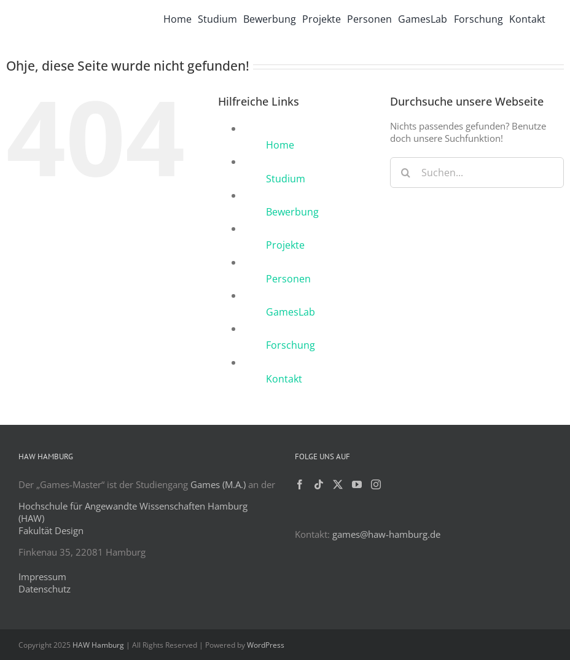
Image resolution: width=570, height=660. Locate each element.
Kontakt (284, 379)
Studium (285, 178)
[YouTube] (357, 484)
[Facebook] (300, 484)
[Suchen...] (477, 172)
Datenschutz (44, 589)
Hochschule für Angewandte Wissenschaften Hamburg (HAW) (133, 512)
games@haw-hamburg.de (386, 534)
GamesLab (290, 312)
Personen (288, 278)
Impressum (42, 576)
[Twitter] (338, 484)
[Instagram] (376, 484)
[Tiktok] (319, 484)
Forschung (290, 345)
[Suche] (405, 172)
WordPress (265, 645)
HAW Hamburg (98, 645)
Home (280, 145)
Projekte (285, 245)
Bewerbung (292, 212)
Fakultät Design (51, 530)
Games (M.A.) (218, 484)
